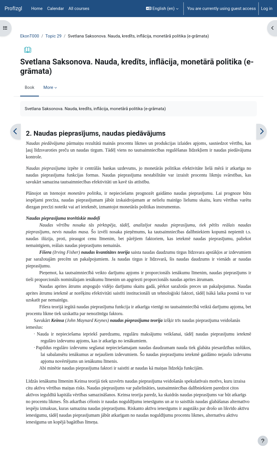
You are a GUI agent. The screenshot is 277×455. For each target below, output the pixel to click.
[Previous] (15, 131)
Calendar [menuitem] (55, 8)
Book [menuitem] (29, 87)
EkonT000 (29, 36)
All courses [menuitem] (78, 8)
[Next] (261, 131)
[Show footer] (263, 441)
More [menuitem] (48, 87)
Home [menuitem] (37, 8)
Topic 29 (53, 36)
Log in (266, 8)
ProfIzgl (13, 8)
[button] (162, 8)
